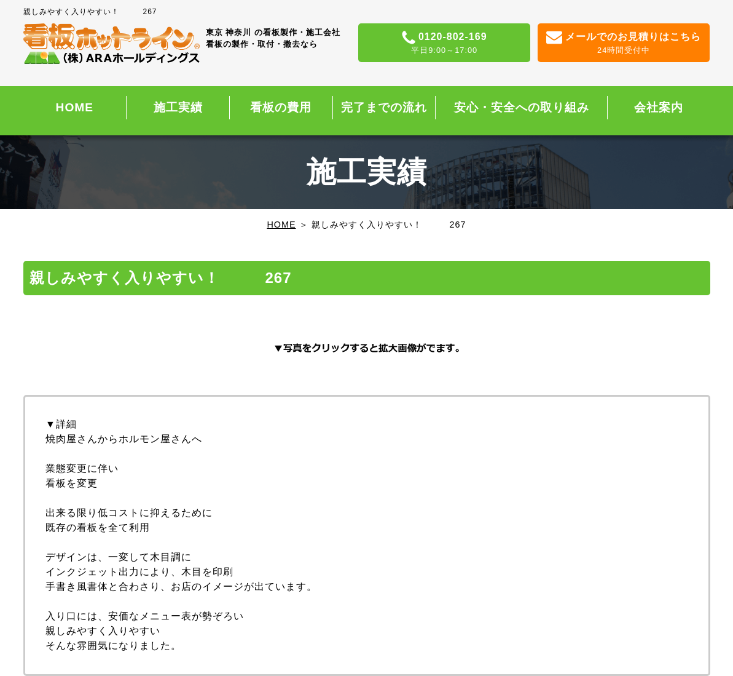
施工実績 (178, 107)
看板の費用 (281, 107)
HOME (75, 107)
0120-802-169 (444, 43)
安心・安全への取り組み (521, 107)
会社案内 (658, 107)
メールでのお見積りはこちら (624, 43)
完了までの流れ (384, 107)
